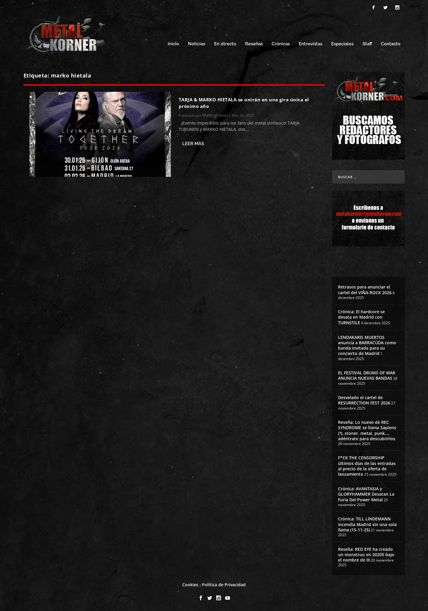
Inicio (173, 43)
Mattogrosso (215, 115)
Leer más (193, 143)
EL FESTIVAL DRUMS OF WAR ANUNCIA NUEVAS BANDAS (366, 375)
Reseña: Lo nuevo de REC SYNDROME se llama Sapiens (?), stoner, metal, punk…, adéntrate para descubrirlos (367, 430)
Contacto (390, 43)
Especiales (342, 43)
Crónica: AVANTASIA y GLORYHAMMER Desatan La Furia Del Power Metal (366, 494)
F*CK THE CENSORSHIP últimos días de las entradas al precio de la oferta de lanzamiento (367, 466)
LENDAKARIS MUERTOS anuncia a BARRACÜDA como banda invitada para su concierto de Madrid (367, 345)
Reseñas (254, 43)
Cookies (190, 584)
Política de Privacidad (224, 584)
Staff (367, 43)
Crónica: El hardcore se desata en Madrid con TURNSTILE (361, 317)
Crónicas (281, 43)
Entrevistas (310, 43)
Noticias (196, 43)
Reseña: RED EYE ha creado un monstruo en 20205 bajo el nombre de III (366, 554)
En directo (225, 43)
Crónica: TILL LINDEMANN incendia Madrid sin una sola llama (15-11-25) (367, 524)
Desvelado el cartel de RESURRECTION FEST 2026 (364, 400)
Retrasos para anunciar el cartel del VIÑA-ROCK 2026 (365, 289)
